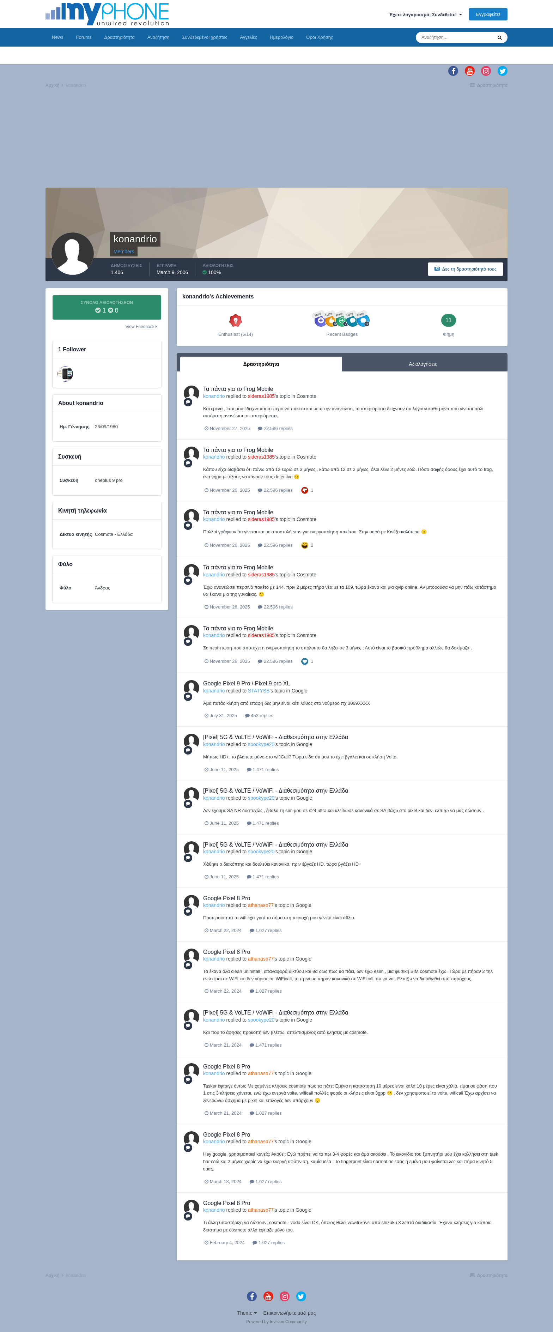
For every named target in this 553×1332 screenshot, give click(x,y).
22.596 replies (275, 428)
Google (299, 691)
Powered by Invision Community (276, 1321)
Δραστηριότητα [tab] (261, 364)
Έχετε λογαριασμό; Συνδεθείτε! (425, 14)
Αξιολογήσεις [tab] (423, 364)
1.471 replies (263, 769)
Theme (246, 1313)
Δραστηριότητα (119, 37)
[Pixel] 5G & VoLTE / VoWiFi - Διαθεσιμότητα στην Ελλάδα (275, 737)
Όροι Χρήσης (319, 37)
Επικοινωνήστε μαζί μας (289, 1313)
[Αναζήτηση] (454, 37)
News (57, 37)
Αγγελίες (248, 37)
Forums (84, 37)
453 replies (259, 715)
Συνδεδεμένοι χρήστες (204, 37)
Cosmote (306, 396)
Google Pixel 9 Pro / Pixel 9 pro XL (246, 683)
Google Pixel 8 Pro (226, 898)
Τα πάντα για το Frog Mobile (238, 389)
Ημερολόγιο (281, 37)
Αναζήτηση (158, 37)
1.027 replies (266, 930)
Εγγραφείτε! (488, 14)
